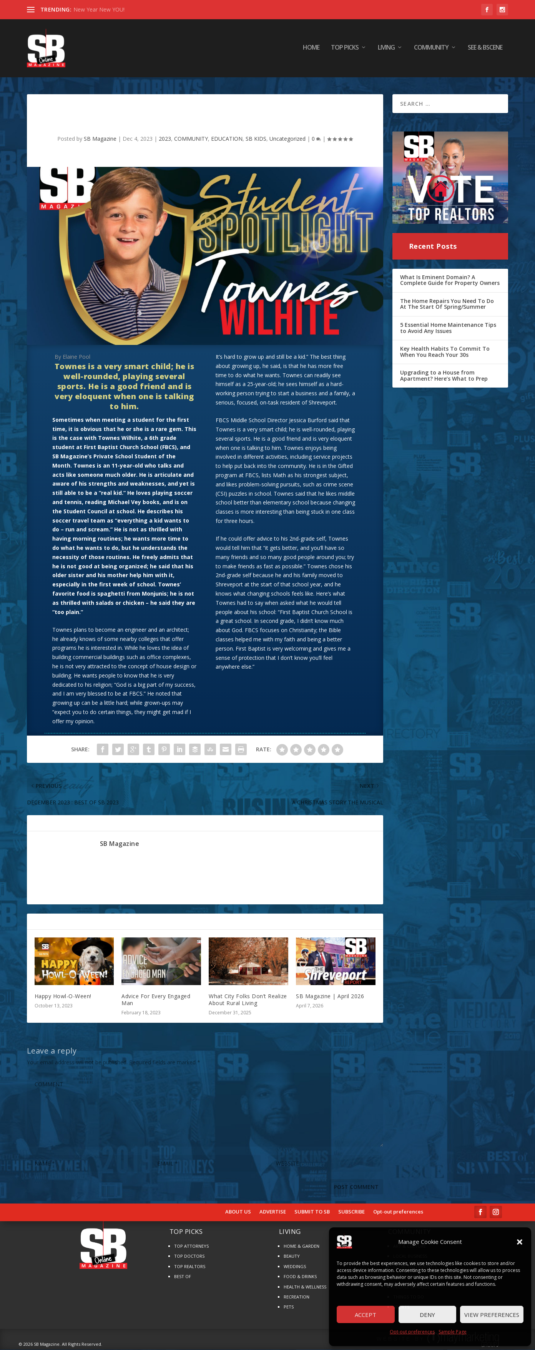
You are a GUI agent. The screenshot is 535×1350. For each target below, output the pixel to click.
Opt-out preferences (412, 1331)
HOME (311, 49)
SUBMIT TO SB (312, 1212)
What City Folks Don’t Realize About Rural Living (248, 1000)
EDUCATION (227, 139)
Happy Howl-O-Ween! (63, 996)
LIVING (386, 49)
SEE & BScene (485, 49)
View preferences (491, 1314)
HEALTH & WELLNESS (305, 1287)
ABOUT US (238, 1212)
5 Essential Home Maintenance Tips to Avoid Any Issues (448, 328)
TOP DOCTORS (189, 1256)
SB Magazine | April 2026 (330, 996)
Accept (365, 1314)
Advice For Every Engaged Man (155, 1000)
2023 (165, 139)
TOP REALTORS (189, 1267)
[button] (519, 1242)
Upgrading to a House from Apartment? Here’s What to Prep (444, 376)
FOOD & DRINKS (300, 1277)
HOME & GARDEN (301, 1246)
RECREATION (296, 1297)
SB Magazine (100, 139)
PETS (289, 1307)
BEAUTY (292, 1256)
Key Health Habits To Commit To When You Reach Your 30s (445, 352)
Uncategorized (287, 139)
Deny (427, 1314)
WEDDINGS (295, 1267)
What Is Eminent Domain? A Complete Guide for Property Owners (450, 280)
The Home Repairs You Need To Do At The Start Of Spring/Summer (447, 304)
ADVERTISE (272, 1212)
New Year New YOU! (99, 9)
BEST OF (182, 1277)
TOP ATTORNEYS (191, 1246)
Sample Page (453, 1331)
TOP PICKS (345, 49)
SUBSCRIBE (351, 1212)
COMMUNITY (431, 49)
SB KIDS (256, 139)
